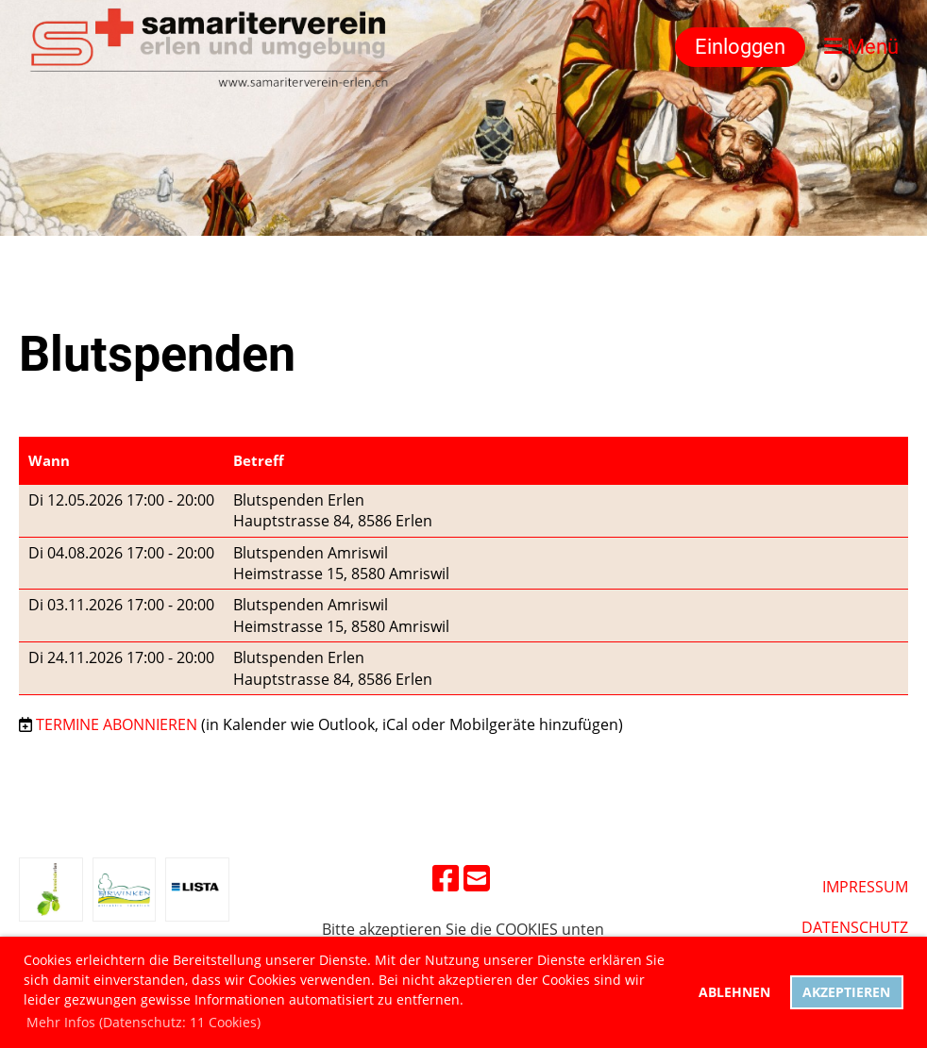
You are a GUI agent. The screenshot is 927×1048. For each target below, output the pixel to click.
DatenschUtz (854, 927)
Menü (861, 46)
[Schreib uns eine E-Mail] (477, 877)
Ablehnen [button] (734, 992)
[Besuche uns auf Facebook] (445, 877)
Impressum (865, 886)
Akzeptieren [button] (846, 992)
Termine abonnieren (116, 724)
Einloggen (740, 46)
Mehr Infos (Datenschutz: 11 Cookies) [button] (143, 1022)
